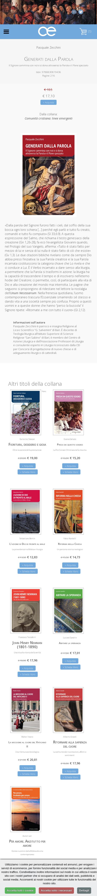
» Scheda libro (27, 472)
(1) (85, 31)
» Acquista (48, 102)
